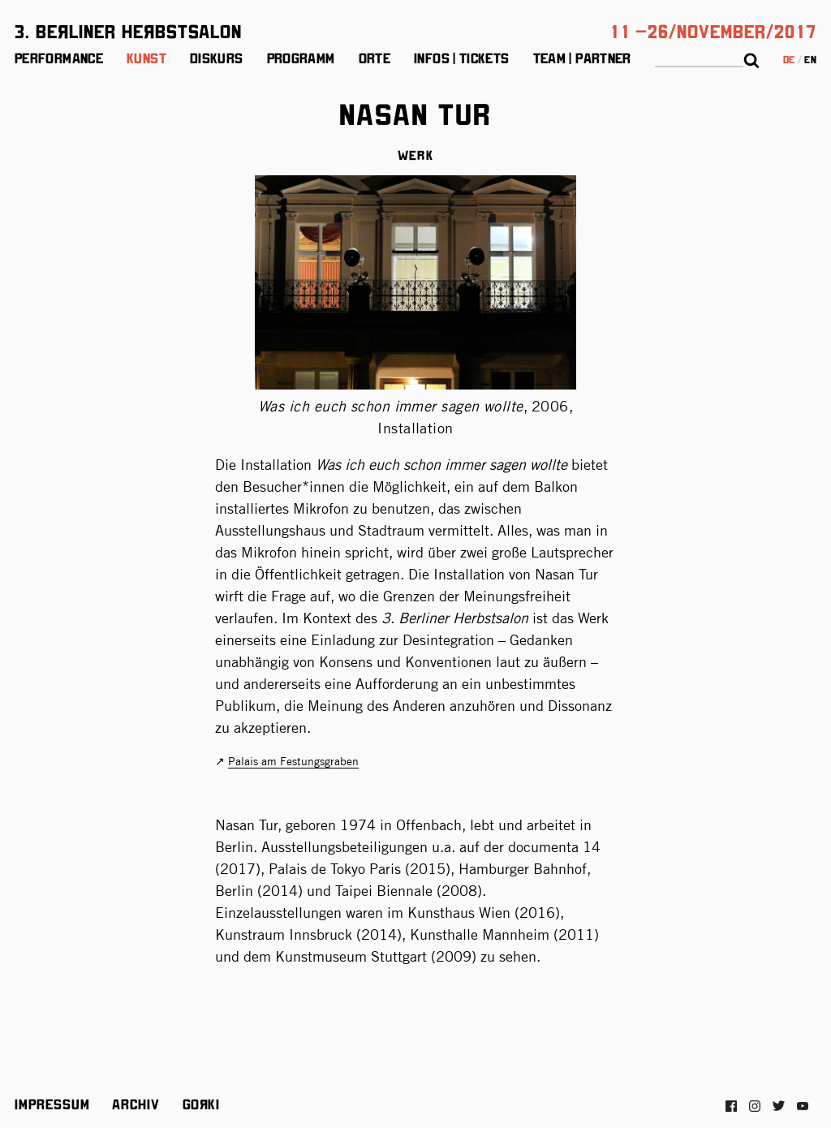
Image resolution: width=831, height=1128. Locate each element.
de (789, 59)
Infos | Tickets (461, 57)
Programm (301, 57)
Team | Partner (582, 57)
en (810, 59)
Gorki (201, 1103)
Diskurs (216, 57)
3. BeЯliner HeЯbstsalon (128, 30)
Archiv (136, 1103)
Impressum (52, 1103)
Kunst (146, 57)
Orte (374, 57)
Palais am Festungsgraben (293, 761)
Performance (59, 57)
